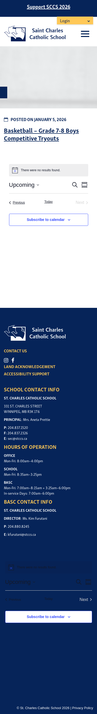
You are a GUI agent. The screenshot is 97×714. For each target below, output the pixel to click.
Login (65, 20)
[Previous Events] (17, 202)
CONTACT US (15, 350)
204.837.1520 (18, 427)
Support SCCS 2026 (48, 6)
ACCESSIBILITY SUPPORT (26, 373)
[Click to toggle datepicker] (24, 185)
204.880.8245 (18, 526)
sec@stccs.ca (17, 438)
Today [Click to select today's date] (48, 202)
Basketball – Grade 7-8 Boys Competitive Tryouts (41, 134)
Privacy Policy (82, 708)
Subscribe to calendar (45, 220)
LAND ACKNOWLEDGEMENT (29, 366)
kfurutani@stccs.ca (22, 534)
